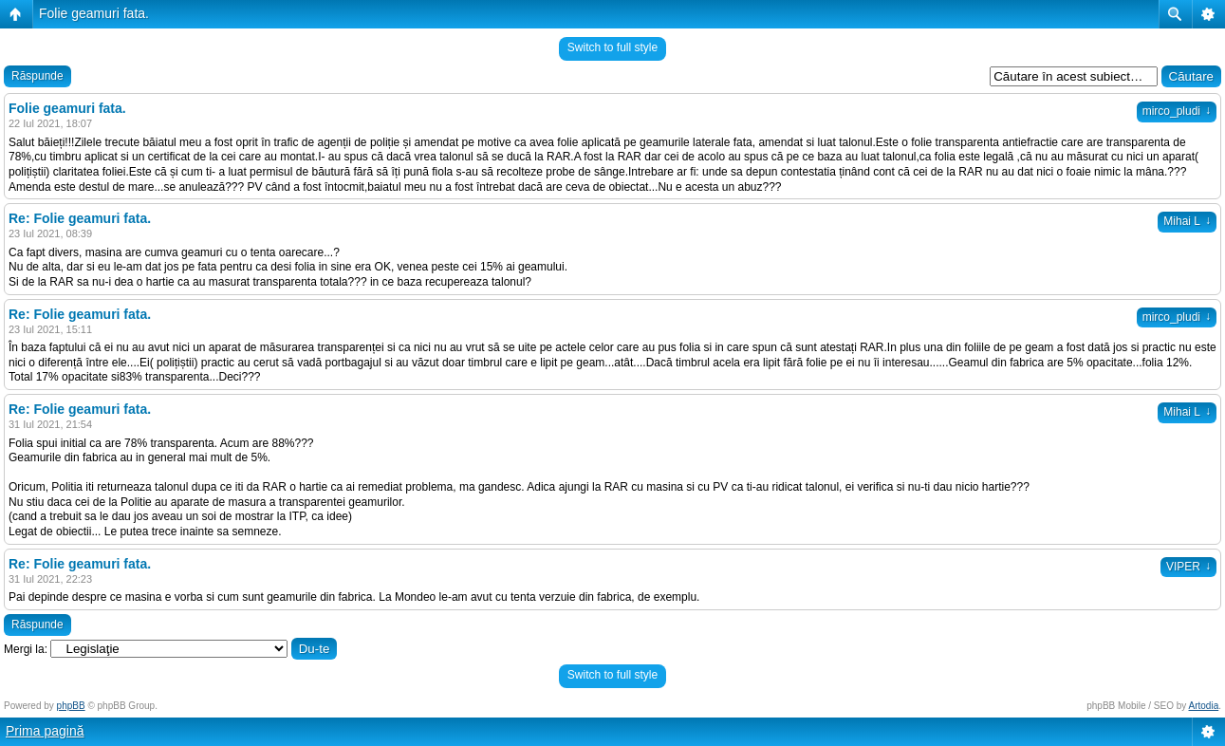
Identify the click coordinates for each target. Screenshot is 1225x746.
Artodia (1204, 705)
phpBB (71, 705)
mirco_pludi (1176, 111)
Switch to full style (612, 47)
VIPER (1188, 566)
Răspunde (37, 76)
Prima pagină (45, 730)
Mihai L (1187, 221)
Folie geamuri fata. (94, 13)
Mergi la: (25, 649)
